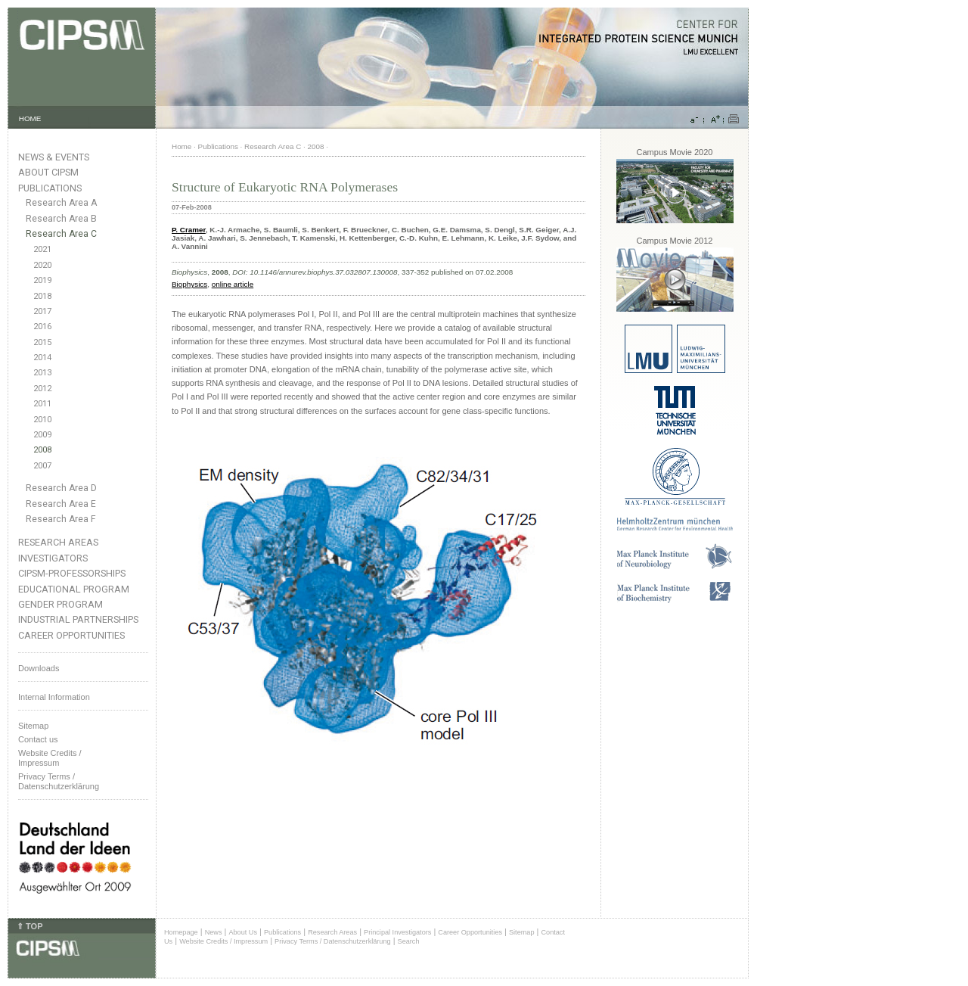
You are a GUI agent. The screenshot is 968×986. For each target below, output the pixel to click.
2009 (42, 435)
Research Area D (61, 488)
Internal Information (54, 696)
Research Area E (61, 504)
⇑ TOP (29, 926)
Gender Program (60, 604)
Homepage (181, 932)
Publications (50, 188)
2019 (42, 280)
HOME (30, 118)
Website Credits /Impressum (50, 757)
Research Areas (58, 542)
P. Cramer (189, 230)
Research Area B (61, 218)
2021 (42, 249)
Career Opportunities (71, 635)
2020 (42, 265)
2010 (42, 420)
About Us (242, 932)
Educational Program (73, 589)
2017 (42, 311)
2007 (42, 466)
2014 (42, 357)
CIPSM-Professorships (72, 573)
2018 (42, 296)
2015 (42, 342)
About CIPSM (48, 172)
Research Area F (61, 519)
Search (409, 941)
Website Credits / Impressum (223, 941)
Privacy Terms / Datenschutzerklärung (58, 781)
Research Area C (61, 234)
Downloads (38, 668)
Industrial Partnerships (78, 619)
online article (232, 284)
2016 (42, 326)
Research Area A (61, 203)
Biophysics (189, 284)
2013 (42, 373)
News (213, 932)
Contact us (38, 739)
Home (181, 146)
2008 (42, 450)
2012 (42, 388)
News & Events (53, 157)
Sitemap (33, 725)
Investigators (53, 558)
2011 (42, 404)
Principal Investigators (397, 932)
